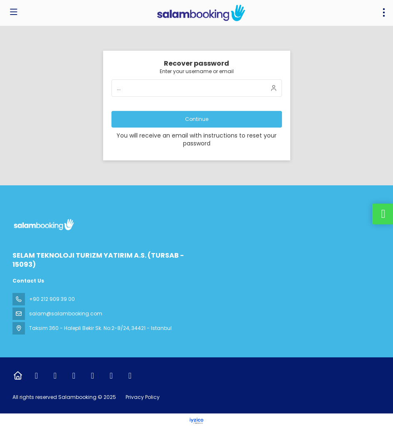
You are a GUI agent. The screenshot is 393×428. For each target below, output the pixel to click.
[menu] (384, 12)
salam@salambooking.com (65, 313)
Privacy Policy (143, 397)
